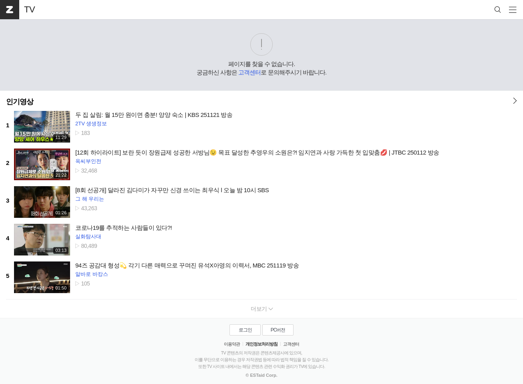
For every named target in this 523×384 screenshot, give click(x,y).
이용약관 (232, 344)
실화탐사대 (88, 236)
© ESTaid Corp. (261, 375)
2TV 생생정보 (91, 124)
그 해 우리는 (89, 199)
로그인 (245, 330)
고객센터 (249, 72)
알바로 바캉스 (91, 274)
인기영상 (19, 102)
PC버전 (278, 330)
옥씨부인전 (88, 161)
